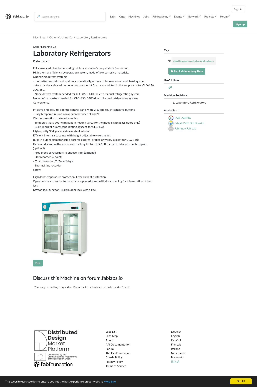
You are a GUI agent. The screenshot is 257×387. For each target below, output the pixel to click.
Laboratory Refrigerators (92, 37)
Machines (134, 16)
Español (176, 340)
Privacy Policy (114, 361)
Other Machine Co (61, 37)
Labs (113, 16)
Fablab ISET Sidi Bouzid (188, 123)
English (175, 335)
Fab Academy (161, 16)
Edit (37, 263)
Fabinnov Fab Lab (185, 128)
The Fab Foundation (118, 353)
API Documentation (118, 344)
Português (177, 357)
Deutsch (176, 331)
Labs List (111, 331)
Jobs (146, 16)
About (110, 340)
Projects (210, 16)
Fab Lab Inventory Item (187, 71)
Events (179, 16)
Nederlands (178, 353)
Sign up (240, 24)
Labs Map (112, 335)
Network (194, 16)
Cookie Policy (114, 357)
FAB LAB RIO (182, 117)
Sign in (238, 9)
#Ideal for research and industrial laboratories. (193, 61)
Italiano (175, 348)
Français (176, 344)
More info (110, 381)
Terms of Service (116, 366)
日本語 (175, 361)
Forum (225, 16)
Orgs (122, 16)
